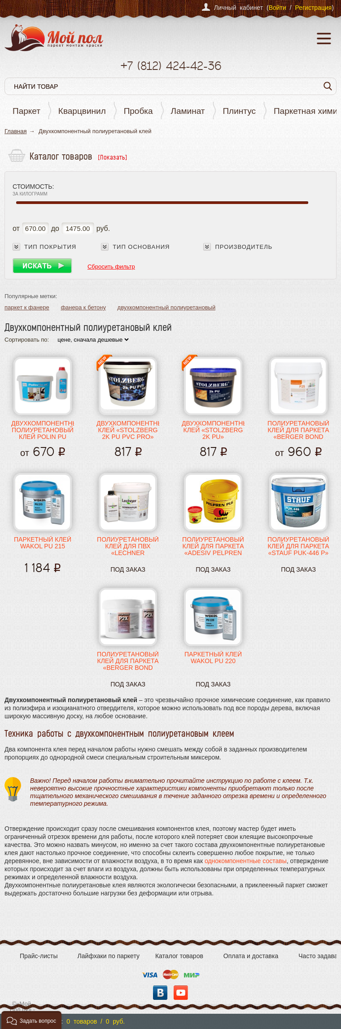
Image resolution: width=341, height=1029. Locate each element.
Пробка (138, 111)
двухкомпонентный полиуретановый (167, 307)
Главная (15, 131)
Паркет (26, 111)
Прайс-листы (39, 956)
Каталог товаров (179, 956)
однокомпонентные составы (246, 860)
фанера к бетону (83, 307)
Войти (277, 7)
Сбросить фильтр (111, 266)
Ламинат (188, 111)
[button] (31, 1020)
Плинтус (239, 111)
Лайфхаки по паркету (109, 956)
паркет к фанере (26, 307)
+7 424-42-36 (170, 65)
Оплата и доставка (250, 956)
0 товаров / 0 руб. (95, 1021)
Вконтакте (160, 993)
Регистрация (313, 7)
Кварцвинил (82, 111)
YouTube (181, 993)
